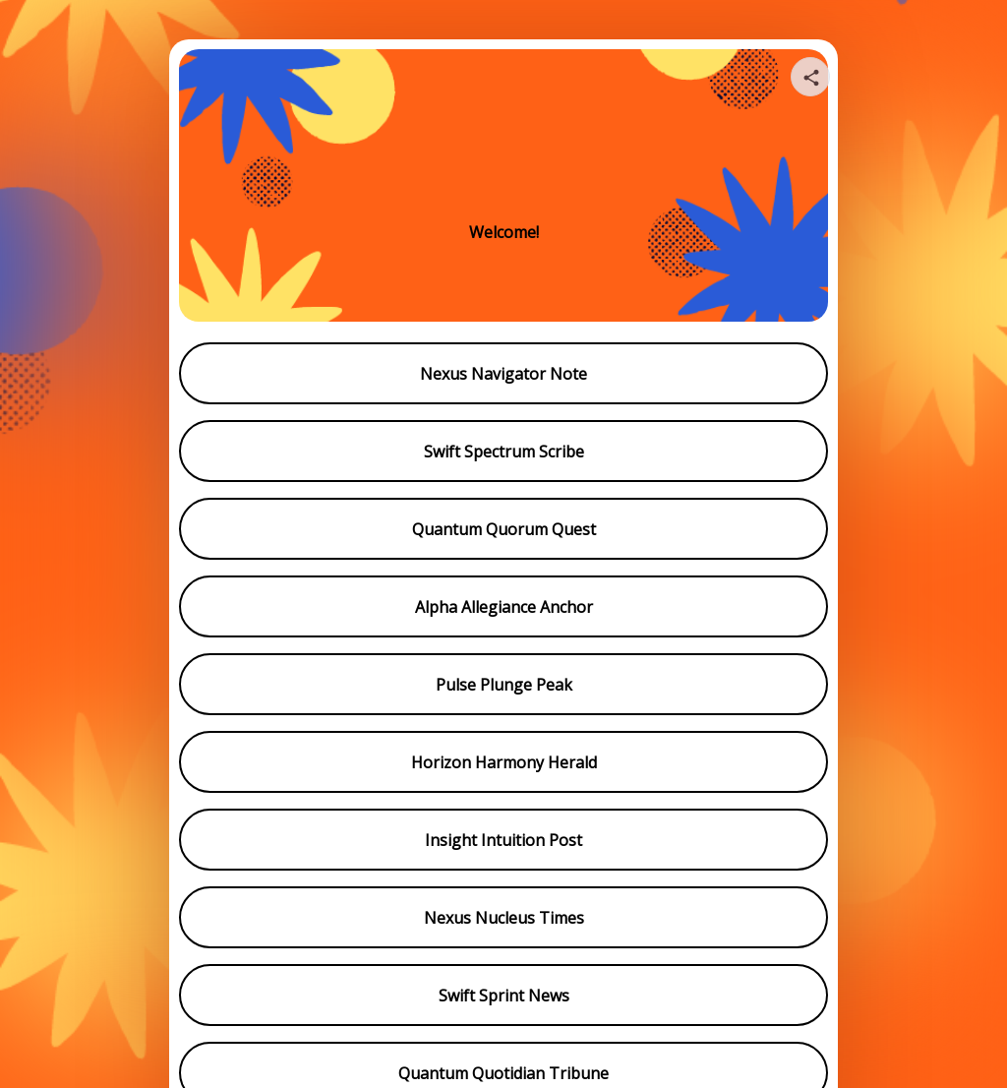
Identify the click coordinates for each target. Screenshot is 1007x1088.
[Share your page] (810, 76)
